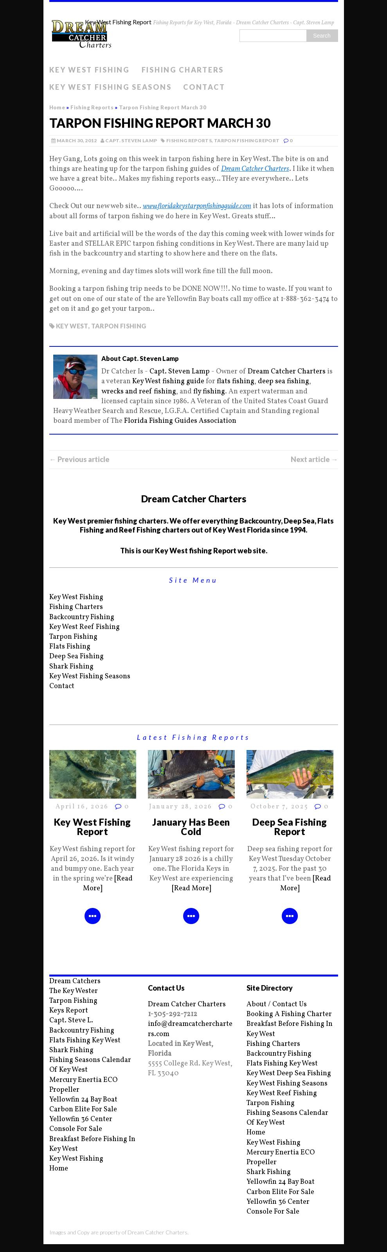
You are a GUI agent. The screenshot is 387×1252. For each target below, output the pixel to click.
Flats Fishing (69, 647)
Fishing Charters (183, 69)
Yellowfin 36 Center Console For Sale (80, 1124)
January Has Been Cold (191, 826)
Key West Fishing (89, 69)
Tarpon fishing (118, 326)
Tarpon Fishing (73, 637)
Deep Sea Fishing (76, 656)
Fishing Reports (189, 140)
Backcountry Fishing (81, 617)
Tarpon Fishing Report (247, 140)
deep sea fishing (283, 381)
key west (72, 326)
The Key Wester (73, 991)
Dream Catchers (75, 981)
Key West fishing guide (168, 381)
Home (58, 1169)
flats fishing (235, 381)
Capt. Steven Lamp (131, 140)
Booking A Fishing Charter (289, 1014)
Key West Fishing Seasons (110, 87)
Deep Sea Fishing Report (289, 826)
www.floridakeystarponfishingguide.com (197, 206)
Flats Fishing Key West (85, 1040)
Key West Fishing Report (92, 826)
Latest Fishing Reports (193, 737)
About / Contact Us (277, 1004)
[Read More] (191, 888)
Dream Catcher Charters (255, 169)
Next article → (314, 459)
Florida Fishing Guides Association (180, 421)
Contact (204, 87)
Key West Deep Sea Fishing (289, 1073)
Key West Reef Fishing (84, 627)
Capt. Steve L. (71, 1021)
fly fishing (209, 392)
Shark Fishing (71, 667)
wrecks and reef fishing (138, 392)
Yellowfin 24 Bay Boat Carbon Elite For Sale (83, 1104)
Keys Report (68, 1011)
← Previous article (79, 459)
